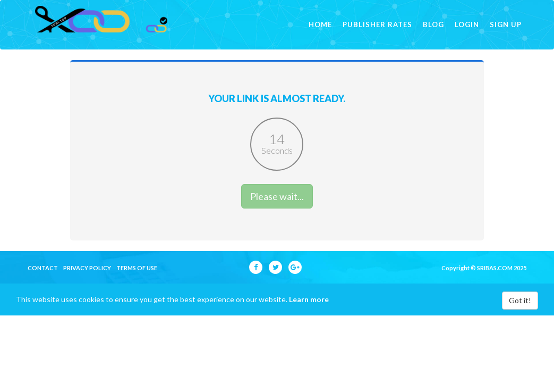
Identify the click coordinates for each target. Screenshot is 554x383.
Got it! (520, 315)
